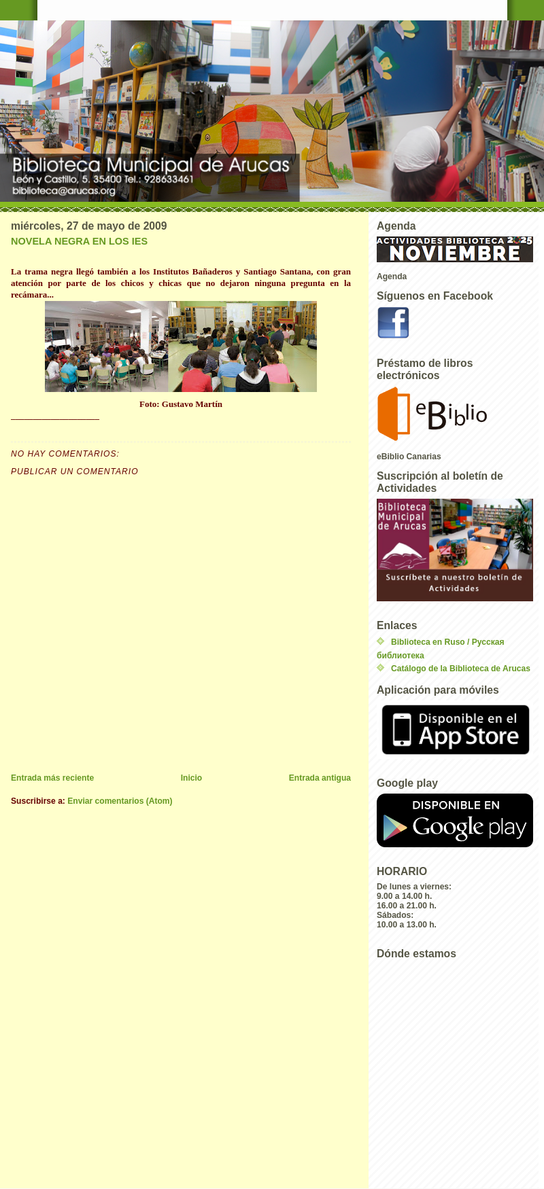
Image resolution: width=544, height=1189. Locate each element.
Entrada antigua (320, 778)
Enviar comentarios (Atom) (119, 801)
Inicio (192, 778)
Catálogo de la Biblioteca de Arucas (460, 668)
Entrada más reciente (52, 778)
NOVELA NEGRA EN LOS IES (79, 241)
